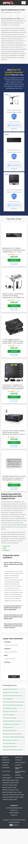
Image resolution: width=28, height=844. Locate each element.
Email (5, 655)
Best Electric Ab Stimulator (10, 746)
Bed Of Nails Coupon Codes (10, 780)
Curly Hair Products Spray (9, 718)
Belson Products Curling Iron (10, 740)
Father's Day (11, 523)
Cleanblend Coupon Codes (10, 782)
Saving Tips (5, 762)
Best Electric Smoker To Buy (10, 711)
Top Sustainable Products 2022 (11, 724)
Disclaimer (18, 765)
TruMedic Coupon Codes (9, 799)
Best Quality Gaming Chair (10, 689)
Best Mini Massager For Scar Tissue (12, 721)
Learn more (6, 546)
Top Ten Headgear (8, 699)
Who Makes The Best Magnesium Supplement (15, 737)
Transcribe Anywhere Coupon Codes (13, 795)
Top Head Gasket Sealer (9, 743)
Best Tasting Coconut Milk (9, 708)
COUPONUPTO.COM (16, 820)
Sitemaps (18, 775)
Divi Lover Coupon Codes (9, 785)
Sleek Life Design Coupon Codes (11, 792)
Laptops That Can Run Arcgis (10, 692)
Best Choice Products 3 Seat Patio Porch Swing (15, 702)
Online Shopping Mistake (20, 771)
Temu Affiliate (19, 778)
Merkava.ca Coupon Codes (10, 790)
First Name (7, 642)
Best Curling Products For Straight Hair (13, 705)
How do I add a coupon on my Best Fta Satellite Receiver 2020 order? (13, 564)
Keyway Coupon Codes (9, 787)
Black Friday (19, 523)
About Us (5, 757)
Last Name (7, 649)
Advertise (5, 765)
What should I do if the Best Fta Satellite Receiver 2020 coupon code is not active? (13, 626)
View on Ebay (14, 264)
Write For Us (5, 760)
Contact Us (18, 760)
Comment (6, 550)
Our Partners (6, 775)
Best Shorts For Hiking (8, 715)
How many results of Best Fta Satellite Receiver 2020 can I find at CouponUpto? (13, 607)
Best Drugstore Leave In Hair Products (12, 750)
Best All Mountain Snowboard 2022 (12, 734)
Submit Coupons (20, 762)
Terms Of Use (6, 771)
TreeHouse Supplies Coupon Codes (12, 797)
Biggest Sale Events (18, 768)
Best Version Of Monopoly (9, 730)
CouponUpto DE (7, 778)
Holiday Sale (18, 757)
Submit (14, 676)
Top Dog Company (8, 727)
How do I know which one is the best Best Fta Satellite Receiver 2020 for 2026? (13, 616)
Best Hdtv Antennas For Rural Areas (12, 695)
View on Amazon (14, 263)
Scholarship (5, 767)
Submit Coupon (14, 813)
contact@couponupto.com (14, 808)
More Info (14, 260)
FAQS (4, 548)
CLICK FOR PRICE (14, 125)
